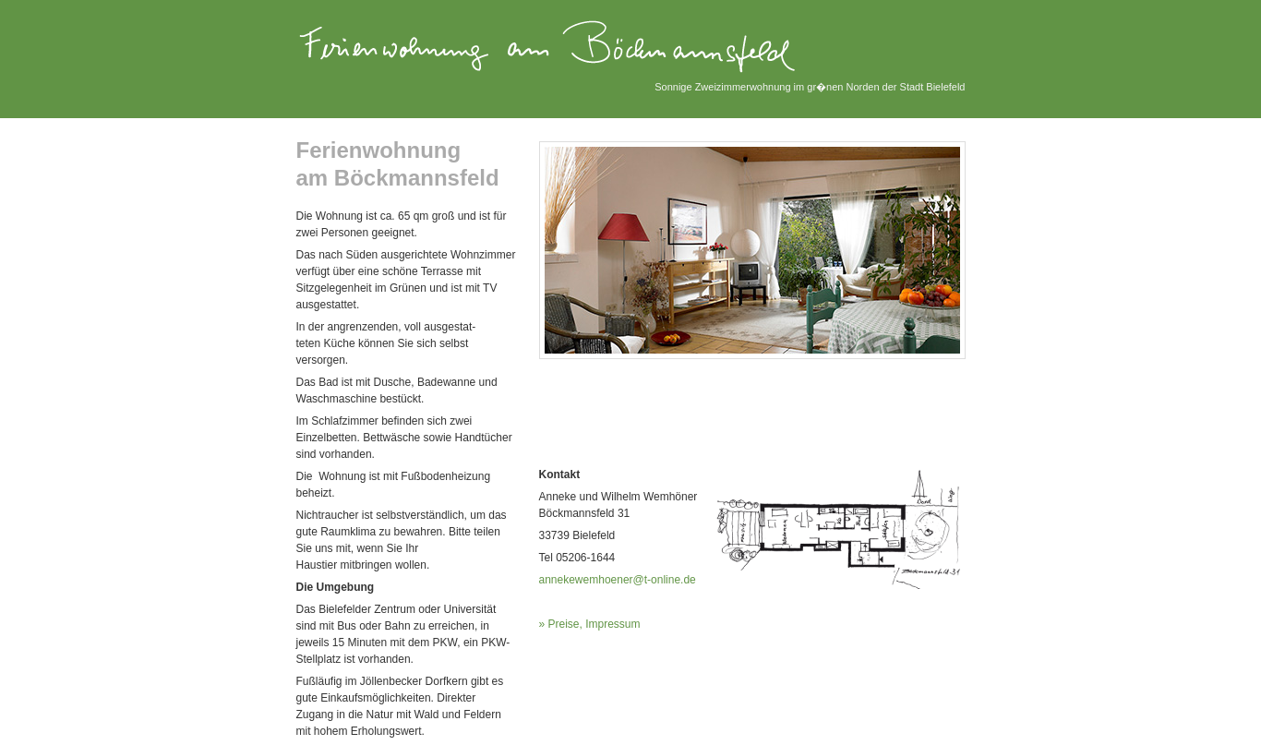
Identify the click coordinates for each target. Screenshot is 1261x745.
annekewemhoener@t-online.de (617, 579)
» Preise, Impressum (590, 624)
